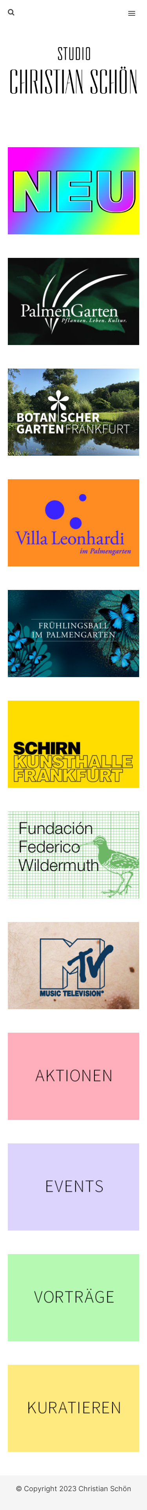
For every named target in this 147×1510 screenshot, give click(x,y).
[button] (136, 8)
